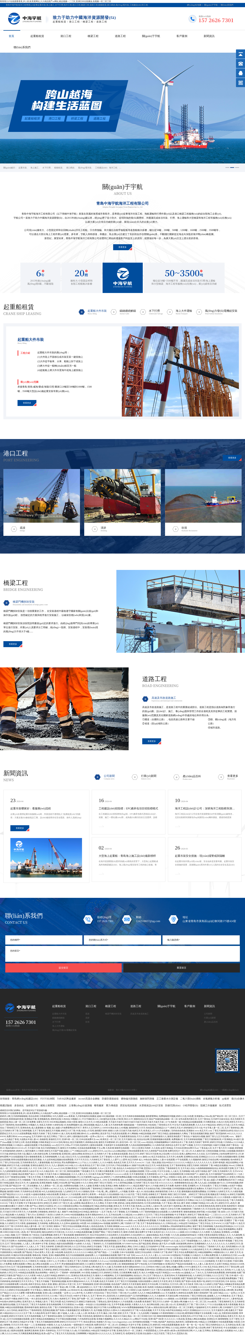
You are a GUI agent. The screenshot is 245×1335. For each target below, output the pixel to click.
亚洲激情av (199, 1116)
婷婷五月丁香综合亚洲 (199, 1194)
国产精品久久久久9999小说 (206, 1278)
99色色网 (59, 1252)
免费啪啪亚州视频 (167, 1116)
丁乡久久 (199, 1272)
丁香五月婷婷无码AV (40, 1180)
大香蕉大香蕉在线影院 (207, 1235)
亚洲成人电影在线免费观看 (61, 1243)
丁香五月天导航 (33, 1177)
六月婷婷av (228, 1142)
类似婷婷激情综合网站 (181, 1226)
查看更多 (20, 828)
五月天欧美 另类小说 (192, 1284)
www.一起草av (230, 1293)
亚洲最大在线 (98, 1186)
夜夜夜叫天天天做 (156, 1278)
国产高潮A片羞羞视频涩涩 (68, 1310)
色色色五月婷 (119, 1162)
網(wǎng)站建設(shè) (209, 1090)
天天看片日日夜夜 (224, 1261)
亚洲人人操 (139, 1229)
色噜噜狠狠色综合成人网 (185, 1183)
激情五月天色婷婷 (33, 1258)
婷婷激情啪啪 (110, 1241)
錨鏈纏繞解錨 (58, 1018)
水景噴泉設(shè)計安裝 (151, 1105)
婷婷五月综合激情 (61, 1270)
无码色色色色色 (178, 1130)
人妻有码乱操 (236, 1299)
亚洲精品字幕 (30, 1119)
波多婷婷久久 (86, 1287)
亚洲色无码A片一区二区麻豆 (130, 1330)
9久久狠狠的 (83, 1191)
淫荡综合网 (85, 1188)
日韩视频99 (212, 1322)
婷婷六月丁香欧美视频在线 (133, 1327)
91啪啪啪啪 (224, 1159)
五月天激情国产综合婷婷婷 (221, 1174)
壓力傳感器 (112, 1105)
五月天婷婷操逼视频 (193, 1139)
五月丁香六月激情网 (160, 1290)
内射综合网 (49, 1241)
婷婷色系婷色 (137, 1203)
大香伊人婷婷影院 (161, 1238)
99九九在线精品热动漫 (52, 1191)
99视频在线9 (218, 1252)
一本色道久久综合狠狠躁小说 (110, 1194)
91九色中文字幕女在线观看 (124, 1157)
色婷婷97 (146, 1290)
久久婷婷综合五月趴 (228, 1255)
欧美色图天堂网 (226, 1168)
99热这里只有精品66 (188, 1223)
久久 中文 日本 (35, 1168)
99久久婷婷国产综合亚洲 (155, 1151)
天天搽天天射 (237, 1212)
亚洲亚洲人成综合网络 (72, 1154)
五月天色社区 (22, 1304)
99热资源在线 (162, 1165)
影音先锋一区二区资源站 (171, 1258)
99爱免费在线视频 (33, 1293)
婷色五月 (117, 1206)
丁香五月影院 (141, 1194)
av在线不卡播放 (235, 1186)
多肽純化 (19, 1105)
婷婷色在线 (56, 1119)
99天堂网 (205, 1290)
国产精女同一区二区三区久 (225, 1116)
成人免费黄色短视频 (69, 1186)
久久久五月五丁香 (220, 1275)
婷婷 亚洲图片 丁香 (228, 1220)
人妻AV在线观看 (167, 1159)
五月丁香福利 (105, 1157)
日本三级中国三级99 (109, 1209)
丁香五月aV (170, 1333)
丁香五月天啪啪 (220, 1186)
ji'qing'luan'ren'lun (7, 1188)
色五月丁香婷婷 (154, 1327)
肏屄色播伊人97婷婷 (34, 1151)
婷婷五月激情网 (237, 1194)
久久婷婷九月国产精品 (213, 1284)
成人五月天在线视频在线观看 (16, 1319)
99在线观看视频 (225, 1322)
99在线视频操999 (87, 1238)
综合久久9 (238, 1130)
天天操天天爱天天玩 (190, 1270)
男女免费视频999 (69, 1162)
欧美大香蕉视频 (230, 1304)
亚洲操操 (214, 1290)
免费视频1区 (177, 1139)
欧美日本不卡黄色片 (180, 1290)
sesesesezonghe (171, 1246)
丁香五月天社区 (65, 1296)
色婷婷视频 (139, 1270)
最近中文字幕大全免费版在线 (107, 1307)
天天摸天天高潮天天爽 (209, 1258)
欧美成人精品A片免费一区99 (30, 1278)
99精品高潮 (99, 1270)
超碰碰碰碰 (31, 1223)
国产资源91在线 (189, 1281)
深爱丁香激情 (187, 1278)
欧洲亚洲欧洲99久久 (80, 1133)
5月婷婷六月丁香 (159, 1252)
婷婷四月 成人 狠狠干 (58, 1212)
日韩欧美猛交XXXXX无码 (50, 1142)
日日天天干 (120, 1171)
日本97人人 (52, 1261)
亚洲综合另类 (77, 1275)
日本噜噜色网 (97, 1241)
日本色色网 (212, 1177)
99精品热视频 (145, 1133)
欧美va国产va (48, 1333)
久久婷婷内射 (158, 1145)
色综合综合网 (143, 1139)
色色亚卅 (68, 1252)
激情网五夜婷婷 (31, 1330)
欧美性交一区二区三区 (110, 1139)
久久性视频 (60, 1241)
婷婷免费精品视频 (123, 1177)
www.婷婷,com (130, 1220)
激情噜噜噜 (223, 1319)
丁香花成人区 (205, 1148)
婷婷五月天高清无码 (215, 1281)
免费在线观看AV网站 (22, 1264)
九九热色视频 (83, 1157)
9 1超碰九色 (202, 1174)
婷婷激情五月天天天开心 (22, 1281)
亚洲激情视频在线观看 (160, 1139)
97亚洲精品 (227, 1139)
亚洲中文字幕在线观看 (168, 1249)
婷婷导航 (201, 1212)
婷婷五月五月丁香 (198, 1180)
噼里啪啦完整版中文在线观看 (198, 1313)
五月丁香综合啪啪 (13, 1243)
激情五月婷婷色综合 (122, 1197)
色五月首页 (159, 1333)
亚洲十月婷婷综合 (47, 1330)
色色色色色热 (97, 1226)
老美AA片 (225, 1212)
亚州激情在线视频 (141, 1322)
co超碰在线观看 (30, 1145)
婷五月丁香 (76, 1327)
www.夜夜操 (69, 1116)
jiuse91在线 (196, 1238)
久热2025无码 (222, 1122)
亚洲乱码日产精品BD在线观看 (179, 1264)
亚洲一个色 (95, 1191)
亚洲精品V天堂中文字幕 (130, 1325)
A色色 (23, 1232)
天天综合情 (210, 1209)
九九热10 (48, 1220)
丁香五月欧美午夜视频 (221, 1241)
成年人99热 (188, 1177)
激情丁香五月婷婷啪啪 (202, 1226)
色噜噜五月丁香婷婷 (157, 1194)
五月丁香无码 (38, 1130)
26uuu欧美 (211, 1301)
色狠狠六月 (101, 1322)
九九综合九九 (23, 1270)
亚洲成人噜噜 (111, 1186)
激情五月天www (62, 1217)
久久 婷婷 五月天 (233, 1252)
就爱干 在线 (10, 1296)
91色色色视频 (145, 1310)
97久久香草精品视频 (123, 1183)
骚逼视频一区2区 (113, 1116)
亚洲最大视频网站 (104, 1319)
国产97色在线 (141, 1264)
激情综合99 (12, 1220)
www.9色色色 (147, 1142)
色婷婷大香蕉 (181, 1186)
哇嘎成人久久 (224, 1235)
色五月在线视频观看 (75, 1255)
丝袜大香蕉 (72, 1122)
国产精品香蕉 (145, 1243)
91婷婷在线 (58, 1125)
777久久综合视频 (214, 1304)
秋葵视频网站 (229, 1229)
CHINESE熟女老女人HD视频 (115, 1128)
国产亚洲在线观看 (84, 1220)
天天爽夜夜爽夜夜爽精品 (29, 1333)
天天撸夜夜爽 (48, 1177)
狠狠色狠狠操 (190, 1212)
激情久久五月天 (85, 1122)
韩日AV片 (128, 1119)
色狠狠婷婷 (186, 1209)
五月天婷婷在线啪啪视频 (133, 1116)
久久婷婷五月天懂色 (202, 1275)
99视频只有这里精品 (147, 1249)
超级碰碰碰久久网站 (178, 1133)
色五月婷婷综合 (227, 1258)
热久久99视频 (148, 1272)
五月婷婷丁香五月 (141, 1183)
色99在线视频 (22, 1188)
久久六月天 (208, 1316)
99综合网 (108, 1197)
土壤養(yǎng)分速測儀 (80, 1105)
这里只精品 (218, 1293)
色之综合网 (164, 1154)
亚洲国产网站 (99, 1232)
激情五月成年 (19, 1200)
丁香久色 (122, 1293)
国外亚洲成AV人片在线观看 (120, 1301)
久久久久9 (200, 1125)
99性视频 (85, 1229)
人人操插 (180, 1232)
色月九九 (133, 1217)
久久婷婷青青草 (175, 1212)
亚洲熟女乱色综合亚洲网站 (168, 1270)
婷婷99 (190, 1243)
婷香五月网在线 (237, 1177)
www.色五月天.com (203, 1130)
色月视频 (98, 1310)
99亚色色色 (119, 1229)
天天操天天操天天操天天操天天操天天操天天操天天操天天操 (136, 1122)
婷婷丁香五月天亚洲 (149, 1154)
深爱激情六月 (86, 1310)
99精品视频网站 (205, 1252)
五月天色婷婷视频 (32, 1316)
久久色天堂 (129, 1194)
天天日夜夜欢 (68, 1304)
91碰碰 (163, 1200)
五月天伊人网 (176, 1284)
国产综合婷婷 (17, 1246)
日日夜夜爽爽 (125, 1272)
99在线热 (152, 1125)
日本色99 (150, 1267)
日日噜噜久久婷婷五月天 (125, 1188)
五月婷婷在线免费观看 (214, 1272)
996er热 (208, 1116)
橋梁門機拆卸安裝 (113, 1014)
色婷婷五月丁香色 (68, 1299)
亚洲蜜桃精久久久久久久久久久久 (209, 1243)
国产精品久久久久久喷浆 (24, 1275)
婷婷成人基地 (124, 1203)
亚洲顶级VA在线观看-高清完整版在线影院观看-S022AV (204, 1299)
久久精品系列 (38, 1313)
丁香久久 (62, 1136)
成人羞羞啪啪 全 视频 (41, 1128)
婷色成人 (86, 1226)
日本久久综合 (53, 1229)
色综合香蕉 (35, 1270)
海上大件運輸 (58, 1026)
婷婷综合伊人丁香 (179, 1142)
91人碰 (107, 1267)
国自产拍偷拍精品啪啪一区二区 (163, 1119)
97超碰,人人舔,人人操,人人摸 (74, 1313)
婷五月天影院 (174, 1281)
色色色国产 (116, 1284)
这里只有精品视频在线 (92, 1197)
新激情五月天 (55, 1139)
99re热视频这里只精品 (89, 1206)
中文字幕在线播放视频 (66, 1319)
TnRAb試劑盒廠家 (66, 1098)
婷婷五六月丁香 (68, 1130)
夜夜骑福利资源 (16, 1119)
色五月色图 (165, 1235)
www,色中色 (77, 1293)
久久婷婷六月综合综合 (94, 1293)
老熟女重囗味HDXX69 (208, 1220)
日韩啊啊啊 (81, 1333)
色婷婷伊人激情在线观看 (91, 1145)
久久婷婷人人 (95, 1162)
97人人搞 (236, 1270)
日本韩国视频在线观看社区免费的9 (188, 1188)
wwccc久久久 (142, 1255)
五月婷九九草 (18, 1142)
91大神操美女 (224, 1296)
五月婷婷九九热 (230, 1217)
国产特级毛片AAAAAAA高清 (115, 1174)
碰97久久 (221, 1183)
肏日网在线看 (153, 1304)
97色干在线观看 (173, 1278)
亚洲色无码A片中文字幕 (191, 1316)
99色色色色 (184, 1296)
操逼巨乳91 (23, 1310)
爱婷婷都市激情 (31, 1307)
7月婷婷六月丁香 (131, 1223)
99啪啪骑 (26, 1180)
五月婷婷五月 (118, 1333)
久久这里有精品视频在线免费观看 (58, 1159)
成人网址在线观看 (40, 1264)
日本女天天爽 (174, 1209)
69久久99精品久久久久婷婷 (197, 1232)
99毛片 (186, 1310)
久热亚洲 (110, 1148)
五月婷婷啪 (42, 1223)
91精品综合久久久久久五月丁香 (17, 1313)
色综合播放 (149, 1191)
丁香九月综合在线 (11, 1162)
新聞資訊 (209, 36)
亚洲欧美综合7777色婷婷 (76, 1168)
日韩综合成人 (172, 1223)
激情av (156, 1159)
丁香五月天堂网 (15, 1203)
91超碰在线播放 (38, 1194)
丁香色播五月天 (87, 1171)
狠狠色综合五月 (141, 1119)
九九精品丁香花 (11, 1139)
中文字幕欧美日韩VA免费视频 (201, 1229)
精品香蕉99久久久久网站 (92, 1203)
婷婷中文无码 (111, 1217)
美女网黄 (238, 1290)
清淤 (87, 1018)
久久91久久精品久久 (123, 1319)
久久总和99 (65, 1223)
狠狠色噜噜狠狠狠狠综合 (168, 1316)
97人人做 (197, 1330)
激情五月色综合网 (210, 1159)
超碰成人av (189, 1272)
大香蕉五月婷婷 (190, 1258)
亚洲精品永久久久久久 (200, 1310)
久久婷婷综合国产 (124, 1296)
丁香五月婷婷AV (53, 1133)
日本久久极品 (139, 1246)
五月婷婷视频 (25, 1130)
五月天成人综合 (188, 1168)
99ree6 (231, 1165)
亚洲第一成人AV (135, 1191)
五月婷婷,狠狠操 (111, 1226)
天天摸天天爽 (111, 1203)
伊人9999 (65, 1214)
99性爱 (83, 1223)
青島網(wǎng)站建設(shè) (25, 1098)
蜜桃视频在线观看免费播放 (194, 1191)
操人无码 (65, 1133)
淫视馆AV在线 (175, 1177)
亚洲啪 (38, 1217)
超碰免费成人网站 (124, 1246)
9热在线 (108, 1316)
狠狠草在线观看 (122, 1148)
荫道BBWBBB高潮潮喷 (114, 1200)
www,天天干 (55, 1264)
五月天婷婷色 (212, 1154)
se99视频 (235, 1232)
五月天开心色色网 (174, 1157)
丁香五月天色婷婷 (37, 1304)
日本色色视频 (232, 1183)
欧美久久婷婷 (54, 1214)
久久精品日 (195, 1255)
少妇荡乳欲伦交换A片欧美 (111, 1119)
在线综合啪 (72, 1209)
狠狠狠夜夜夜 (35, 1157)
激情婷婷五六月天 (137, 1128)
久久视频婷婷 (195, 1159)
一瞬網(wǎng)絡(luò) (229, 1090)
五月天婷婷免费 (115, 1125)
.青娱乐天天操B (119, 1316)
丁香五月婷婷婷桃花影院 (213, 1238)
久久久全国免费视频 (22, 1133)
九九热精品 (215, 1232)
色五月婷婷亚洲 (152, 1258)
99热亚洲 (89, 1325)
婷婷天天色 (23, 1299)
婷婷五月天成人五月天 (227, 1125)
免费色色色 (54, 1223)
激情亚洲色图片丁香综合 (178, 1136)
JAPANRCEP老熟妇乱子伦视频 (175, 1255)
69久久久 (231, 1133)
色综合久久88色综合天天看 (176, 1197)
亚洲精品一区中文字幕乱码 (32, 1209)
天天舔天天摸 (34, 1148)
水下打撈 (56, 1022)
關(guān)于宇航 (211, 5)
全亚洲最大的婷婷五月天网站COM (182, 1200)
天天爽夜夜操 (209, 1122)
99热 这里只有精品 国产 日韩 (204, 1171)
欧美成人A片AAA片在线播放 (156, 1130)
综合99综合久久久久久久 (173, 1162)
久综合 (219, 1229)
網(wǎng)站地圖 (194, 5)
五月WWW (238, 1171)
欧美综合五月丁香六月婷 (94, 1165)
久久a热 (73, 1330)
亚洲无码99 (169, 1275)
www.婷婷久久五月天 (142, 1214)
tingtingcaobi (97, 1177)
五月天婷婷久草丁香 (9, 1130)
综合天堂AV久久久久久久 (161, 1183)
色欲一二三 (29, 1325)
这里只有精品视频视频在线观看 (19, 1217)
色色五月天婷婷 (106, 1281)
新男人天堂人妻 (46, 1252)
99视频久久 (76, 1119)
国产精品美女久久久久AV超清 (16, 1194)
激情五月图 (132, 1249)
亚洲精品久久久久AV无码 (210, 1157)
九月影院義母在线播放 (86, 1116)
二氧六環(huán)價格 (190, 1098)
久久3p (57, 1325)
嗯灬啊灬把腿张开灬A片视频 (114, 1191)
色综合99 (75, 1290)
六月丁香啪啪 (118, 1212)
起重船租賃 (37, 36)
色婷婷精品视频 (25, 1241)
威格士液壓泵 (47, 1105)
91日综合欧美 (50, 1278)
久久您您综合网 (109, 1278)
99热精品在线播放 (162, 1287)
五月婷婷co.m (46, 1188)
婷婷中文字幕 (41, 1243)
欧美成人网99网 (226, 1290)
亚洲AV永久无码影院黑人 (32, 1238)
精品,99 (54, 1180)
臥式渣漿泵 (225, 1105)
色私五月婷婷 (45, 1125)
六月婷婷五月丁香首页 (99, 1159)
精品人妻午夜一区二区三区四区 (38, 1226)
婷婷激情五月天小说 (193, 1128)
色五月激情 (183, 1180)
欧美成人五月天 (95, 1313)
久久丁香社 (34, 1188)
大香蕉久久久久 (139, 1304)
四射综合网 (42, 1154)
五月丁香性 (234, 1319)
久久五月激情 (191, 1287)
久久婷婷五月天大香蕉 (15, 1223)
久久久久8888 (11, 1333)
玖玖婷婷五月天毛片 (79, 1180)
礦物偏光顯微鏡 (129, 1098)
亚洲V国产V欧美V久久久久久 (162, 1319)
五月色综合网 (115, 1214)
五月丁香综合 (204, 1119)
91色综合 (66, 1119)
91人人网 (129, 1229)
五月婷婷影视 (55, 1154)
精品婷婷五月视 (83, 1241)
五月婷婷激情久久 (158, 1136)
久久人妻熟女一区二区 (49, 1186)
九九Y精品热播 (7, 1214)
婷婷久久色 (181, 1116)
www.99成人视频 (7, 1235)
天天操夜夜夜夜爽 (113, 1243)
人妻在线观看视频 (117, 1238)
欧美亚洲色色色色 (206, 1206)
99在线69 (4, 1301)
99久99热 (69, 1165)
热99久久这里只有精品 (219, 1264)
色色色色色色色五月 (69, 1238)
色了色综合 (34, 1235)
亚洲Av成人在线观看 (52, 1293)
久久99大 (111, 1249)
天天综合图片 (205, 1186)
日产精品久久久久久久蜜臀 (12, 1293)
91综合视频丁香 (213, 1212)
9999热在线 (131, 1238)
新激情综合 (8, 1229)
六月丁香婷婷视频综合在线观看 (153, 1212)
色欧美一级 (176, 1122)
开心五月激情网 (84, 1177)
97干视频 (24, 1327)
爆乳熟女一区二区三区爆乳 (181, 1307)
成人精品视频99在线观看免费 (93, 1290)
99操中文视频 (219, 1145)
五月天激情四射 (136, 1174)
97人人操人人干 (31, 1246)
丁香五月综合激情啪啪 (163, 1214)
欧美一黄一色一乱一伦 (191, 1325)
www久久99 (59, 1168)
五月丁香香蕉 (138, 1197)
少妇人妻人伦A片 (168, 1304)
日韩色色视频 (212, 1151)
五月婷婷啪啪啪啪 (19, 1116)
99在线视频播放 (77, 1214)
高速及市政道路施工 (139, 1014)
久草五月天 (12, 1272)
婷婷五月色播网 (12, 1209)
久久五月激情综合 (207, 1200)
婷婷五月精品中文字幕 (23, 1322)
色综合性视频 (185, 1246)
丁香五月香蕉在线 (198, 1296)
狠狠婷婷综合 (102, 1238)
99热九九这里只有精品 (47, 1275)
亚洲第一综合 (141, 1261)
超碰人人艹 (69, 1151)
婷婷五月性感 (216, 1142)
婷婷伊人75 (109, 1177)
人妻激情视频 (43, 1162)
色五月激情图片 (77, 1142)
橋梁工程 (93, 36)
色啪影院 (44, 1139)
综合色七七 (19, 1229)
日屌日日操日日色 (11, 1232)
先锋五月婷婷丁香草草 (199, 1142)
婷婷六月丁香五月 (61, 1203)
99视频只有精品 (198, 1203)
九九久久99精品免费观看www (150, 1293)
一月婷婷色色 (141, 1125)
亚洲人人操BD (152, 1206)
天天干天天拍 (158, 1310)
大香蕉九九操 (135, 1290)
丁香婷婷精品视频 (58, 1281)
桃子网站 (166, 1327)
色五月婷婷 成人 (135, 1159)
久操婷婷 (94, 1157)
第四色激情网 (73, 1171)
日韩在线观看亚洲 (135, 1151)
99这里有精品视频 (144, 1180)
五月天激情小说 (129, 1139)
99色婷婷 (93, 1261)
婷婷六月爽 (24, 1206)
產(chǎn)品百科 (211, 1022)
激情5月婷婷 (128, 1232)
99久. (17, 1197)
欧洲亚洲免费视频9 (228, 1278)
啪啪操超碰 (129, 1125)
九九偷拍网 (237, 1235)
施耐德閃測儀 (147, 1098)
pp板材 (225, 1098)
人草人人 (4, 1180)
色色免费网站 (21, 1125)
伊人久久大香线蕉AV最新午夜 (227, 1197)
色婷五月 (99, 1267)
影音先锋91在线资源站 (177, 1229)
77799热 (153, 1322)
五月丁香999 (96, 1296)
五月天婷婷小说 (39, 1136)
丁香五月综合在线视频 (71, 1226)
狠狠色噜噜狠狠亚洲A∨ (15, 1287)
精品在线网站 (232, 1162)
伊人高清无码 (109, 1296)
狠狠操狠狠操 (128, 1264)
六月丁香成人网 (168, 1203)
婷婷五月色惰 (200, 1177)
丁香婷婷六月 (198, 1209)
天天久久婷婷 (143, 1136)
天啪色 (45, 1255)
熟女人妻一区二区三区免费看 (22, 1122)
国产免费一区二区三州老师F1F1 (91, 1299)
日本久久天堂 (174, 1191)
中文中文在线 (163, 1171)
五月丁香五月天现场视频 (126, 1281)
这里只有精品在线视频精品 (42, 1319)
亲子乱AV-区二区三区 (84, 1278)
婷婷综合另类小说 (17, 1154)
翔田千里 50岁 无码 (126, 1255)
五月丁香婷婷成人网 (234, 1128)
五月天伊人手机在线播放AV (118, 1165)
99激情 (50, 1325)
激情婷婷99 (98, 1316)
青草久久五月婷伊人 (92, 1128)
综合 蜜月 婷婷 (183, 1203)
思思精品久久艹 (162, 1128)
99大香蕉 (86, 1272)
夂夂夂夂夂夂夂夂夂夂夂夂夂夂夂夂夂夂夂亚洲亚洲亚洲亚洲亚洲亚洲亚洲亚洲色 (107, 1258)
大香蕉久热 (117, 1287)
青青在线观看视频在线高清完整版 (26, 1159)
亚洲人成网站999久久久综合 (192, 1154)
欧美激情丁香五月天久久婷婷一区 (158, 1301)
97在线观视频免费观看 (35, 1229)
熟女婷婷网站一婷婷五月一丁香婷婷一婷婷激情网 (58, 1272)
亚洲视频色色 (43, 1119)
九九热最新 (195, 1290)
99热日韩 (20, 1258)
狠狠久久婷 (113, 1130)
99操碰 (14, 1174)
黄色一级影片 (161, 1209)
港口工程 (65, 36)
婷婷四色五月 (48, 1217)
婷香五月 (48, 1203)
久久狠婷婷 (159, 1296)
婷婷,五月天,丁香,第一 (128, 1313)
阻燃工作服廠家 (208, 1105)
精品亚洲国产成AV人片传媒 (30, 1174)
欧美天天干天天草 (34, 1200)
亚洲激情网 (142, 1299)
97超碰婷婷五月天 (202, 1307)
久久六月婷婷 (98, 1217)
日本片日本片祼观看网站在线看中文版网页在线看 (174, 1217)
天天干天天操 (63, 1330)
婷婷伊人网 (5, 1116)
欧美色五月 (88, 1154)
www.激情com (144, 1157)
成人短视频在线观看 (154, 1197)
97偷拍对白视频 (198, 1136)
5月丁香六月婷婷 (169, 1180)
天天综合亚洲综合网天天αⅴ (186, 1148)
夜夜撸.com (65, 1290)
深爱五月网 (66, 1249)
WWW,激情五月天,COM (196, 1267)
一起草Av (66, 1293)
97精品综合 (211, 1125)
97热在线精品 (44, 1145)
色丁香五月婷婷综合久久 (213, 1325)
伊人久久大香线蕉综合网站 (66, 1206)
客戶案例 (181, 36)
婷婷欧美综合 (46, 1287)
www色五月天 (58, 1145)
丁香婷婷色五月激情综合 (102, 1188)
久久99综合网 (75, 1197)
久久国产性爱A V (230, 1223)
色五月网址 (52, 1136)
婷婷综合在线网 (185, 1293)
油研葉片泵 (32, 1105)
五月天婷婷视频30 (156, 1264)
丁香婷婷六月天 (213, 1246)
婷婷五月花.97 (176, 1128)
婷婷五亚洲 (221, 1206)
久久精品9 (17, 1145)
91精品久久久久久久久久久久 (198, 1162)
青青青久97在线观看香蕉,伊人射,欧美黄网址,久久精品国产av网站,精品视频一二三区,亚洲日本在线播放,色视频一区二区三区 (55, 1)
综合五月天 (150, 1165)
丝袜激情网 (181, 1243)
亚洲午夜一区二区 (70, 1139)
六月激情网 (31, 1212)
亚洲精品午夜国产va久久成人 (167, 1241)
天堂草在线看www (65, 1278)
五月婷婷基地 (139, 1200)
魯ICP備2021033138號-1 (126, 1090)
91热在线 (180, 1319)
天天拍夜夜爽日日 (115, 1299)
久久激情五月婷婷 (93, 1264)
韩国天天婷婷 (38, 1133)
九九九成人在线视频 (207, 1183)
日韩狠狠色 (42, 1212)
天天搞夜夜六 (171, 1293)
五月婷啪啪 (184, 1171)
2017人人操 (163, 1174)
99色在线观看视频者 (170, 1325)
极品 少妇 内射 (110, 1313)
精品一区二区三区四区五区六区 (142, 1316)
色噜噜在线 (123, 1217)
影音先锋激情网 (54, 1304)
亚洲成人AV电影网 (233, 1238)
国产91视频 (188, 1145)
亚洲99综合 (150, 1270)
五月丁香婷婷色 (7, 1125)
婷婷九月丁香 (230, 1188)
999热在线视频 (139, 1177)
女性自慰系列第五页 (187, 1119)
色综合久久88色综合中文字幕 (130, 1168)
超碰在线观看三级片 (138, 1278)
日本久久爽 (38, 1241)
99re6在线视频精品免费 (88, 1209)
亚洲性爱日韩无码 (63, 1246)
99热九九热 (160, 1267)
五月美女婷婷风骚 (152, 1203)
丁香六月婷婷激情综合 (63, 1307)
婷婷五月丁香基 (126, 1270)
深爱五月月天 (43, 1122)
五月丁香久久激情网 (92, 1327)
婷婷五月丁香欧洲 (196, 1214)
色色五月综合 (172, 1220)
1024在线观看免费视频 (156, 1229)
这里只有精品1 (198, 1246)
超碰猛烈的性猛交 (188, 1235)
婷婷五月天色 (35, 1327)
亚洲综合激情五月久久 (40, 1165)
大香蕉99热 (88, 1270)
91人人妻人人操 (200, 1264)
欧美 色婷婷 (148, 1287)
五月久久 (97, 1220)
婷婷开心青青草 (88, 1194)
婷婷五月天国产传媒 (54, 1151)
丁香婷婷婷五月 (172, 1168)
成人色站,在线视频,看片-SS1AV (57, 1327)
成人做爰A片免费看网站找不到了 (67, 1128)
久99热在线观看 (100, 1122)
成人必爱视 (75, 1203)
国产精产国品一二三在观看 (106, 1252)
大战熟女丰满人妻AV (29, 1139)
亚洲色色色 (25, 1128)
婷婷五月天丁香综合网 (229, 1267)
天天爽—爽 (74, 1287)
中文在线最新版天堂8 (18, 1157)
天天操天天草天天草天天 (14, 1212)
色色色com (140, 1206)
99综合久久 (64, 1180)
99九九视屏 (58, 1116)
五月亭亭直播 (117, 1304)
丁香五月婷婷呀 (46, 1246)
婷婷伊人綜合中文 (30, 1171)
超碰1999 (101, 1116)
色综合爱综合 (89, 1322)
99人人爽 (78, 1200)
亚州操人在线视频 (227, 1151)
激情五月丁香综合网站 (93, 1200)
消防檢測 (61, 1105)
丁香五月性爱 (55, 1301)
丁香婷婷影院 (35, 1310)
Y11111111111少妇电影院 (203, 1261)
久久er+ (101, 1168)
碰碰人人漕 (14, 1327)
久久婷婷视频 (33, 1287)
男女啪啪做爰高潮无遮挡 (73, 1264)
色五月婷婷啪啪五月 (50, 1148)
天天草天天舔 (128, 1206)
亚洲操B (190, 1130)
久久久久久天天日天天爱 (209, 1287)
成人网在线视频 (87, 1125)
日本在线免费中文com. (89, 1139)
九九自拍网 (143, 1313)
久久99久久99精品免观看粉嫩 (78, 1232)
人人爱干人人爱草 (119, 1159)
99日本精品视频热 (58, 1122)
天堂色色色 (87, 1316)
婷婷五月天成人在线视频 (18, 1165)
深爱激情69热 (191, 1322)
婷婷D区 (156, 1325)
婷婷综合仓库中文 (173, 1145)
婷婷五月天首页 (160, 1281)
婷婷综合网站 (15, 1301)
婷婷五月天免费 (166, 1186)
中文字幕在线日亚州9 (33, 1203)
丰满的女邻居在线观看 (21, 1255)
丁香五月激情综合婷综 (223, 1130)
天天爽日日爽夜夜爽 (104, 1171)
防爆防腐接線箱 (110, 1098)
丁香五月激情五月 (114, 1232)
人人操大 (174, 1171)
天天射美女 (164, 1284)
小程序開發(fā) (190, 1105)
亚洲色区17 (42, 1214)
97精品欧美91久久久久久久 (99, 1333)
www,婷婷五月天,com (97, 1151)
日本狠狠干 (228, 1307)
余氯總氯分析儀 (211, 1098)
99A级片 (237, 1139)
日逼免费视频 (46, 1235)
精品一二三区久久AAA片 (216, 1214)
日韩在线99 (77, 1249)
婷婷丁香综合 (232, 1145)
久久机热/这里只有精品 (162, 1148)
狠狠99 (57, 1226)
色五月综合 (213, 1267)
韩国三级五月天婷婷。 (178, 1194)
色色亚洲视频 (31, 1142)
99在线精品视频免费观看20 (121, 1261)
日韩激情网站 (45, 1116)
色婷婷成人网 (179, 1206)
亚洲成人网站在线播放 (195, 1319)
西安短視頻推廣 (128, 1105)
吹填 (87, 1022)
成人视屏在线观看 (15, 1330)
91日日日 (174, 1154)
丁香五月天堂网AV (8, 1241)
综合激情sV (148, 1333)
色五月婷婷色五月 (70, 1301)
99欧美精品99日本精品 (79, 1212)
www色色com (177, 1272)
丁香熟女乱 (101, 1301)
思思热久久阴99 (110, 1310)
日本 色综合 (230, 1281)
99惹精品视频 (96, 1229)
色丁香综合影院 (34, 1232)
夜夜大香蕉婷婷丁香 (203, 1293)
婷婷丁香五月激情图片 (49, 1249)
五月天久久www (134, 1162)
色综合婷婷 (33, 1116)
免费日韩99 (12, 1136)
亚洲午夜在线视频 (102, 1284)
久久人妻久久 (204, 1241)
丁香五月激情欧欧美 (212, 1139)
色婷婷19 (187, 1261)
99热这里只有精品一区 (118, 1290)
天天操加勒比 (84, 1330)
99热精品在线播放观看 (192, 1122)
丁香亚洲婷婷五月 (225, 1301)
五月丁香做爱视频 (189, 1241)
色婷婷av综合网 (52, 1238)
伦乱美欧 (138, 1287)
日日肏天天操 (94, 1174)
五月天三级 (110, 1168)
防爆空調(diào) (172, 1105)
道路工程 (120, 36)
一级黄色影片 (78, 1325)
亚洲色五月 (212, 1319)
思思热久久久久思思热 (154, 1168)
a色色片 (233, 1203)
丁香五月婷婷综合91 (72, 1267)
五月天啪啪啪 (132, 1212)
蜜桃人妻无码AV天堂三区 (64, 1284)
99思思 (237, 1322)
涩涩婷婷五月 (178, 1287)
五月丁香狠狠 (22, 1235)
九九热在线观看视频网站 (140, 1145)
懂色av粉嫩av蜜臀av (175, 1267)
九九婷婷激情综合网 (12, 1171)
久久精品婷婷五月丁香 (128, 1310)
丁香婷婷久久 (98, 1243)
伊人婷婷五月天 (222, 1203)
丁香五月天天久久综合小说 (30, 1220)
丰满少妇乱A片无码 (85, 1130)
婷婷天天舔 (108, 1229)
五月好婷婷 (116, 1267)
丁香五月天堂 (108, 1246)
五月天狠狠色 (152, 1177)
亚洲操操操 (40, 1325)
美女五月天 (134, 1154)
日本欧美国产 (190, 1174)
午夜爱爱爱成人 (151, 1330)
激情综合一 (95, 1212)
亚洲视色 (226, 1232)
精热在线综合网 (161, 1307)
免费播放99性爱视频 (146, 1220)
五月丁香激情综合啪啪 (15, 1177)
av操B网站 (94, 1133)
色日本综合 (56, 1162)
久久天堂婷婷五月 (19, 1249)
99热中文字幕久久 (81, 1296)
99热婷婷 (92, 1168)
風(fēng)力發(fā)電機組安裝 (64, 1030)
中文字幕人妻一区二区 (213, 1128)
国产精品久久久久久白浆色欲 (56, 1258)
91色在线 (23, 1284)
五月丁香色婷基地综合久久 (152, 1223)
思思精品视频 (49, 1310)
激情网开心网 (117, 1223)
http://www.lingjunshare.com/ (120, 1322)
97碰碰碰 (154, 1313)
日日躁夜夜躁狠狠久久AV (94, 1249)
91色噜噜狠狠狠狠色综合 (207, 1168)
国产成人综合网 (198, 1327)
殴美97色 (201, 1281)
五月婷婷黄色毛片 (28, 1162)
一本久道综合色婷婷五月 (40, 1299)
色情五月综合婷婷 (143, 1252)
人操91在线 (22, 1168)
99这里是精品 (220, 1316)
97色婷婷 (183, 1249)
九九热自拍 (66, 1325)
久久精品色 (127, 1214)
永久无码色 (225, 1270)
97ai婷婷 (78, 1243)
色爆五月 (136, 1272)
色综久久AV (191, 1206)
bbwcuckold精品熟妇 (117, 1151)
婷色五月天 (5, 1174)
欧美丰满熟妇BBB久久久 (96, 1214)
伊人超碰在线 (32, 1183)
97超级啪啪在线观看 (107, 1255)
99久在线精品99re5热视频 (98, 1223)
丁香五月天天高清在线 (64, 1333)
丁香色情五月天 (164, 1125)
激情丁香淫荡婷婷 (218, 1133)
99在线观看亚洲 (176, 1174)
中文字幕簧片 (180, 1214)
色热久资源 (47, 1284)
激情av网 (178, 1301)
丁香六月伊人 (200, 1304)
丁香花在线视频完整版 (199, 1133)
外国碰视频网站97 (162, 1142)
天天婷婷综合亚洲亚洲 (30, 1191)
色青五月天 (232, 1316)
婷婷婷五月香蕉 (111, 1272)
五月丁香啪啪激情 (85, 1284)
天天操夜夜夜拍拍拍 (127, 1136)
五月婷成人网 (88, 1267)
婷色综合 (149, 1209)
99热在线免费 (52, 1194)
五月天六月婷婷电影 (203, 1145)
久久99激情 (107, 1162)
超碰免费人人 (91, 1255)
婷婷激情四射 (161, 1191)
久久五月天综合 (79, 1246)
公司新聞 (208, 1014)
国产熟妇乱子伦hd (30, 1252)
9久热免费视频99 (71, 1125)
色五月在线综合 (158, 1157)
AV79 (167, 1122)
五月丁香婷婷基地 (177, 1165)
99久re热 (210, 1203)
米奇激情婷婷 (9, 1151)
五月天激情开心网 (219, 1310)
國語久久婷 (31, 1154)
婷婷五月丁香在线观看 (63, 1235)
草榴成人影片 (41, 1301)
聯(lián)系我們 (227, 5)
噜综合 (66, 1142)
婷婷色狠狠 (231, 1272)
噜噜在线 (36, 1255)
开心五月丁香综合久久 (153, 1275)
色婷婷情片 (232, 1206)
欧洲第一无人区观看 (188, 1220)
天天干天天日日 (81, 1159)
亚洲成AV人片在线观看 (69, 1194)
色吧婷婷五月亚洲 (134, 1333)
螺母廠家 (99, 1105)
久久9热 (53, 1296)
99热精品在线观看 (26, 1272)
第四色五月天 (15, 1180)
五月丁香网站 (130, 1299)
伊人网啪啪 (133, 1133)
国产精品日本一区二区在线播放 (23, 1186)
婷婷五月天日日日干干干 (71, 1322)
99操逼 (42, 1261)
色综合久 (138, 1275)
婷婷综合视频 (106, 1206)
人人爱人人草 (28, 1243)
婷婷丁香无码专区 (214, 1327)
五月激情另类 (176, 1261)
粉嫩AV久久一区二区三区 (194, 1301)
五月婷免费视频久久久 (143, 1296)
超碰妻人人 (212, 1296)
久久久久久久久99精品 (83, 1252)
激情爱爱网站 (152, 1116)
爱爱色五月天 (6, 1133)
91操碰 (231, 1148)
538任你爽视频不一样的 (158, 1261)
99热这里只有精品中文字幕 (103, 1330)
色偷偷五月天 (97, 1272)
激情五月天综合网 (150, 1284)
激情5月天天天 (42, 1296)
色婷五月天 (137, 1130)
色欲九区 (157, 1180)
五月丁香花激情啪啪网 (21, 1267)
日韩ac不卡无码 (72, 1145)
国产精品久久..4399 (98, 1180)
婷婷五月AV (122, 1278)
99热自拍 (148, 1159)
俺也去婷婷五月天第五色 (53, 1232)
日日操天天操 (125, 1130)
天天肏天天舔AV (51, 1174)
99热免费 (17, 1252)
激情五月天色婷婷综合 (62, 1200)
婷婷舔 (128, 1304)
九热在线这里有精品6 (223, 1226)
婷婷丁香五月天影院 (103, 1183)
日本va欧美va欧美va (168, 1330)
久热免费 (137, 1301)
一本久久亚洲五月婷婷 (140, 1148)
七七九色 (175, 1235)
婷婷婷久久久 (64, 1275)
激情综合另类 (45, 1307)
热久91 (100, 1136)
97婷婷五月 (33, 1261)
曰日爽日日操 (111, 1270)
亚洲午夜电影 (219, 1162)
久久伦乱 (87, 1243)
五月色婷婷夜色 (144, 1238)
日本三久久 (48, 1168)
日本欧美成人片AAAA (70, 1229)
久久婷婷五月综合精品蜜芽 (17, 1290)
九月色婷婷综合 (71, 1188)
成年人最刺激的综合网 (77, 1136)
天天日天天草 (17, 1325)
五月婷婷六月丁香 (102, 1154)
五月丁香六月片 (220, 1148)
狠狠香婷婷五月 (82, 1235)
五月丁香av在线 (137, 1209)
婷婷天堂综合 (34, 1284)
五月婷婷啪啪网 (50, 1157)
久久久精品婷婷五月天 (198, 1249)
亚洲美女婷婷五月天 (230, 1249)
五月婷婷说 (47, 1270)
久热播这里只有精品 (111, 1327)
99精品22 (202, 1322)
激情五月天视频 (53, 1130)
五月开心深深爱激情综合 (64, 1220)
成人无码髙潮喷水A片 (231, 1246)
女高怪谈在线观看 (119, 1154)
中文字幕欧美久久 (90, 1119)
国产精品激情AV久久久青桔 (80, 1183)
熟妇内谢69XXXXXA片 (16, 1148)
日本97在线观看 (127, 1252)
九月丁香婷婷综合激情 (52, 1316)
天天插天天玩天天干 (214, 1188)
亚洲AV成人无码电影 (83, 1307)
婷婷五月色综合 (155, 1299)
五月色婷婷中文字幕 (155, 1246)
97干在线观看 (182, 1159)
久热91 (56, 1299)
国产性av (164, 1177)
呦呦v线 (47, 1290)
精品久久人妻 (101, 1125)
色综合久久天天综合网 (80, 1217)
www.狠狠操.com (170, 1299)
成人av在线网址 (128, 1180)
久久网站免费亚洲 (209, 1255)
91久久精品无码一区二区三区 (52, 1171)
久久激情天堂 (199, 1151)
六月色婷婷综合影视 (86, 1319)
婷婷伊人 (20, 1151)
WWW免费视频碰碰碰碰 (132, 1307)
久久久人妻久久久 (79, 1174)
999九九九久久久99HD (180, 1238)
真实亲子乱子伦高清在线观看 (113, 1133)
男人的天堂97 (166, 1206)
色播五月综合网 (60, 1183)
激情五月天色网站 (68, 1148)
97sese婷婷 (132, 1293)
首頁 (11, 36)
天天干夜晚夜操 (145, 1241)
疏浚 (87, 1014)
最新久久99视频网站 (104, 1275)
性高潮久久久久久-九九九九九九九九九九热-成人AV (44, 1197)
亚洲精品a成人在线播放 (222, 1330)
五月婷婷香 (124, 1209)
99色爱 (190, 1116)
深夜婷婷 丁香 (206, 1165)
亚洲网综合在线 (191, 1157)
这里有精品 (208, 1197)
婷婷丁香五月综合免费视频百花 (182, 1252)
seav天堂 (47, 1200)
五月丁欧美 (106, 1212)
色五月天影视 (153, 1200)
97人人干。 (22, 1296)
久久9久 (31, 1296)
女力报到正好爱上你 (111, 1264)
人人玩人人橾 (76, 1270)
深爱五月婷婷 (193, 1165)
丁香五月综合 (204, 1223)
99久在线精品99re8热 (210, 1270)
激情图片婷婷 (101, 1130)
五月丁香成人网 (61, 1287)
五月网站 (206, 1330)
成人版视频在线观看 (135, 1171)
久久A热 (78, 1165)
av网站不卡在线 (140, 1319)
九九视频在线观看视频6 (65, 1177)
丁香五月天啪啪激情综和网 (47, 1322)
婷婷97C (55, 1290)
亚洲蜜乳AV (223, 1177)
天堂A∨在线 (150, 1171)
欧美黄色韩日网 (185, 1330)
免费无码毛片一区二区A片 (180, 1151)
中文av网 (101, 1148)
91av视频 (79, 1304)
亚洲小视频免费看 (57, 1255)
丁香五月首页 (111, 1293)
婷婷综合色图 (56, 1267)
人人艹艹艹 (226, 1287)
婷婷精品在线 (91, 1142)
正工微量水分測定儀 (167, 1098)
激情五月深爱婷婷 (107, 1142)
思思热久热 (182, 1333)
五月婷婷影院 (150, 1174)
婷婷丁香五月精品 (160, 1133)
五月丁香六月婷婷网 (102, 1287)
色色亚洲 (150, 1128)
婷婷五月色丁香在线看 (56, 1209)
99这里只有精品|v (162, 1272)
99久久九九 (58, 1188)
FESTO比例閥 (47, 1098)
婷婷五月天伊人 (237, 1122)
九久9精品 (128, 1287)
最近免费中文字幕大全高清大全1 (150, 1232)
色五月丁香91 (144, 1217)
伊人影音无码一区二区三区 (128, 1142)
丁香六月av (31, 1214)
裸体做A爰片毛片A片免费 (163, 1243)
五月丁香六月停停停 (14, 1226)
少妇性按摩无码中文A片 (230, 1154)
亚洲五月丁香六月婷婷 (77, 1261)
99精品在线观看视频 (14, 1307)
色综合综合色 (222, 1200)
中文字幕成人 (36, 1290)
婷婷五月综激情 (94, 1246)
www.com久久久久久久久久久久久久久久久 (139, 1226)
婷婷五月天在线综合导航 (148, 1188)
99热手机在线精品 (174, 1310)
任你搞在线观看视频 (86, 1148)
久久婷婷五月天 (233, 1243)
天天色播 (161, 1220)
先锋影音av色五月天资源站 (210, 1217)
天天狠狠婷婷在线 (183, 1275)
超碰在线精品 (152, 1235)
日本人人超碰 (85, 1186)
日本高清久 (121, 1249)
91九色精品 (20, 1214)
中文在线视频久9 (231, 1327)
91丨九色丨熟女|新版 (151, 1162)
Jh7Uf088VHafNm (130, 1243)
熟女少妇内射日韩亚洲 (112, 1220)
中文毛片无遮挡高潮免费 (183, 1125)
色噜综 (98, 1278)
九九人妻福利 (58, 1165)
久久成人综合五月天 (67, 1157)
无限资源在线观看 (230, 1313)
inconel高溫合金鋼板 (89, 1098)
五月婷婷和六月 (224, 1171)
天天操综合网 (172, 1296)
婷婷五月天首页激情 (131, 1284)
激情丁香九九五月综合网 (217, 1136)
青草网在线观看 (7, 1197)
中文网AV (62, 1261)
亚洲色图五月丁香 (185, 1304)
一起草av (92, 1136)
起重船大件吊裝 (59, 1014)
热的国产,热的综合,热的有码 (171, 1322)
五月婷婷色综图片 (40, 1267)
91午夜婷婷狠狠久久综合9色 (171, 1313)
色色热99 (71, 1241)
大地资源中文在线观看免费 (115, 1145)
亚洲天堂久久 (28, 1301)
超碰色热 (75, 1223)
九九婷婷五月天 (70, 1191)
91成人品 (217, 1313)
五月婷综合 (230, 1325)
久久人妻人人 (155, 1255)
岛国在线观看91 (145, 1281)
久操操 (129, 1200)
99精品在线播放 (221, 1165)
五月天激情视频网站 (124, 1275)
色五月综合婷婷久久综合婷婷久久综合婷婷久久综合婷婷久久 (118, 1235)
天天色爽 (94, 1281)
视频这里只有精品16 (219, 1194)
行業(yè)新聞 (209, 1018)
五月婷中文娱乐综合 (220, 1119)
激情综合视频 (9, 1304)
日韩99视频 (166, 1188)
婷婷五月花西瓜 (46, 1206)
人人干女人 (83, 1162)
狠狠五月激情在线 (87, 1301)
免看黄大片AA (125, 1186)
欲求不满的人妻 (53, 1313)
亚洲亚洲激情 (45, 1183)
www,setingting (24, 1136)
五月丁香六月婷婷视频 (127, 1241)
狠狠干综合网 (138, 1165)
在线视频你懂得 (230, 1157)
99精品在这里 (81, 1151)
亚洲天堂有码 (9, 1258)
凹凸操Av (148, 1307)
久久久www (103, 1261)
